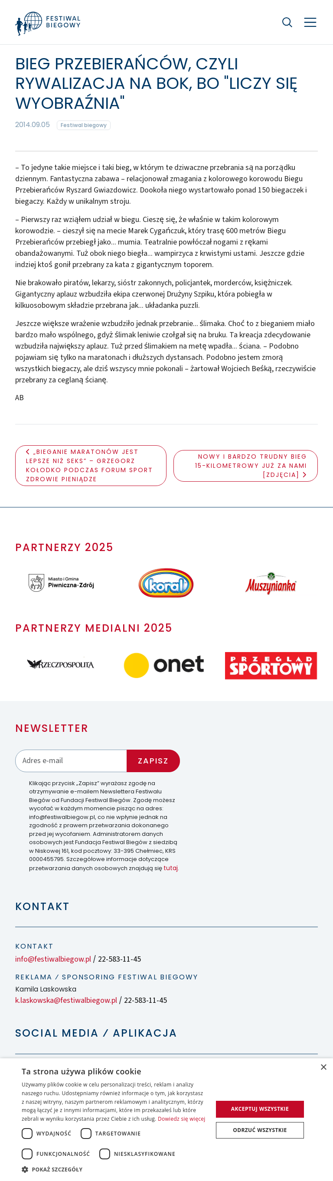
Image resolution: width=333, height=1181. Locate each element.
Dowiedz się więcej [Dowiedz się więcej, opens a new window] (182, 1118)
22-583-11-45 (119, 959)
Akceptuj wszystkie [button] (260, 1108)
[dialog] (166, 1119)
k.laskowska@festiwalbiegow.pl (66, 1000)
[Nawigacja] (310, 22)
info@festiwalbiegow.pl (53, 959)
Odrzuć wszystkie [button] (260, 1130)
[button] (114, 1169)
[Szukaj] (287, 22)
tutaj (170, 868)
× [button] (323, 1067)
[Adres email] (71, 761)
